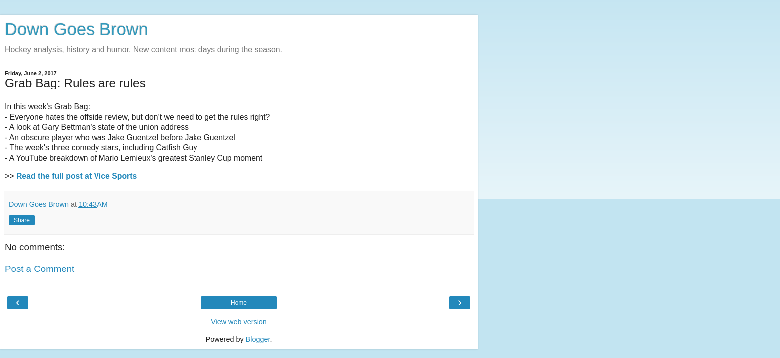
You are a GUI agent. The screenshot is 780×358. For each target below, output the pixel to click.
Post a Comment (39, 269)
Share (22, 220)
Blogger (258, 339)
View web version (239, 322)
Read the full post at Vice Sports (76, 176)
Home (239, 302)
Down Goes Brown (76, 29)
